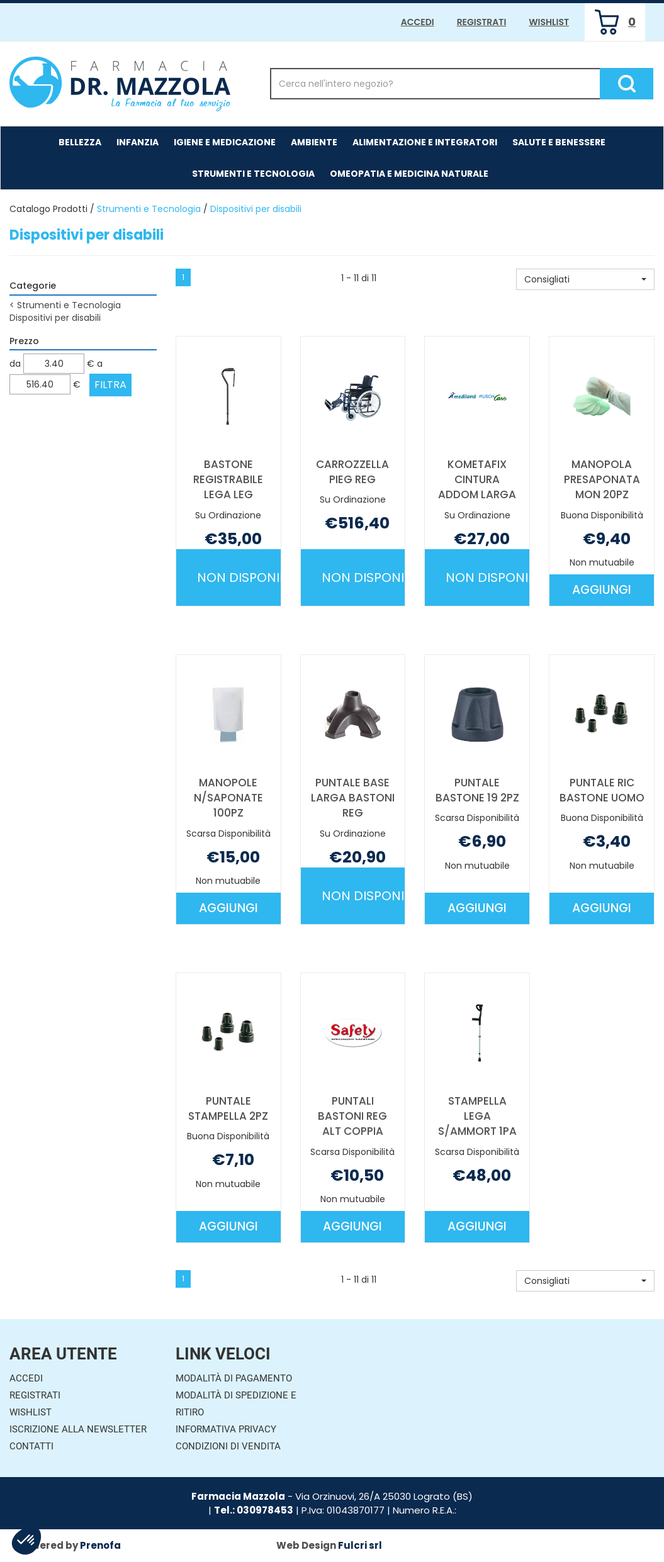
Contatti (31, 1446)
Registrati (482, 22)
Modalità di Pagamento (234, 1378)
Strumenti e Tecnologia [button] (253, 173)
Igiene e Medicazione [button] (225, 142)
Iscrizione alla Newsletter (78, 1429)
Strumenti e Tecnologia (149, 209)
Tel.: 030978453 (253, 1510)
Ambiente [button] (314, 142)
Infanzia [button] (137, 142)
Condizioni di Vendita (228, 1446)
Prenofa (100, 1545)
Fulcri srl (360, 1545)
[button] (585, 279)
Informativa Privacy (226, 1429)
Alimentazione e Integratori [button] (424, 142)
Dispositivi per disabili (55, 317)
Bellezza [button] (80, 142)
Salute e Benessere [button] (558, 142)
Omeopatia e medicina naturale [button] (409, 173)
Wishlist (549, 22)
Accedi (417, 22)
